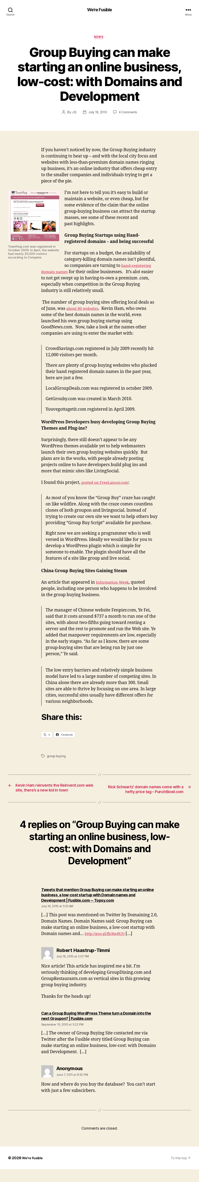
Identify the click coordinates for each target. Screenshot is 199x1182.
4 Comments (128, 113)
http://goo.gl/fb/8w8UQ (107, 946)
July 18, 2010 (97, 113)
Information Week (114, 583)
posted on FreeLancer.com (107, 483)
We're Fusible (99, 10)
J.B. (73, 113)
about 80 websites (84, 309)
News (99, 38)
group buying (56, 757)
